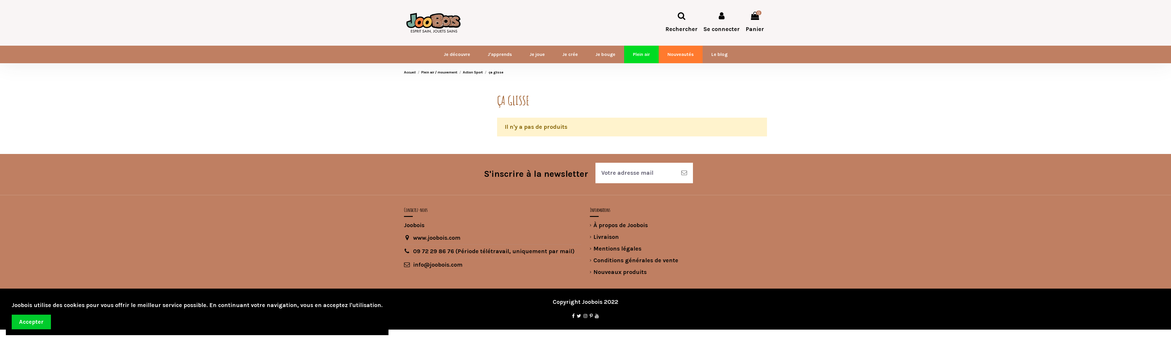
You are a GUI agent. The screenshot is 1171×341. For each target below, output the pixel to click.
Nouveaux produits (620, 272)
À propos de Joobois (620, 225)
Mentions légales (617, 248)
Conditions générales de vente (635, 260)
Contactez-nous (416, 210)
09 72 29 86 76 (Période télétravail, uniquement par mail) (494, 251)
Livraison (606, 237)
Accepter (31, 321)
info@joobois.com (438, 264)
